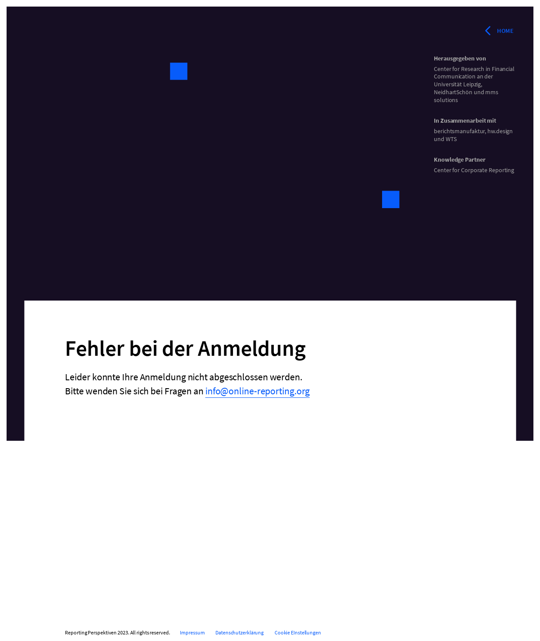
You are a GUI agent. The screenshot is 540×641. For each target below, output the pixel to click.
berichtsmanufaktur (459, 131)
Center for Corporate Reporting (474, 170)
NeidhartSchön (453, 92)
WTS (451, 139)
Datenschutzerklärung (239, 632)
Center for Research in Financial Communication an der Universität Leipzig (474, 76)
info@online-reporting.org (257, 391)
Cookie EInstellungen (298, 632)
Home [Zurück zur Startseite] (498, 30)
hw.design (500, 131)
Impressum (192, 632)
